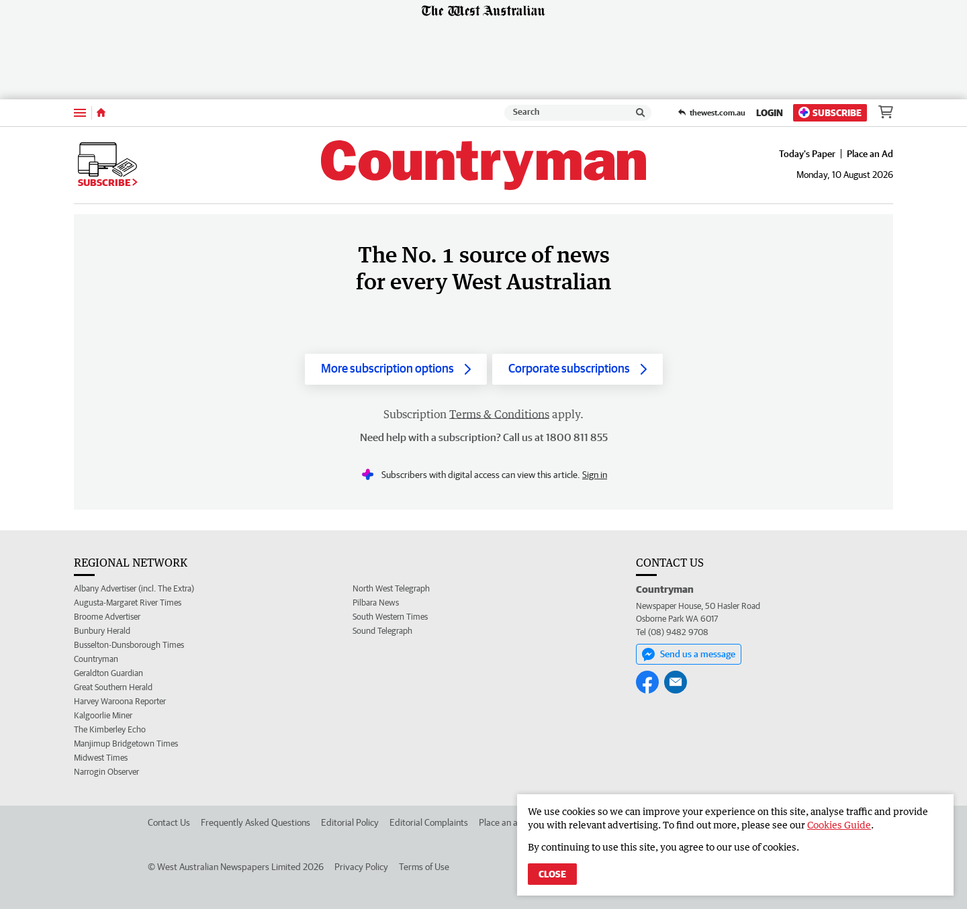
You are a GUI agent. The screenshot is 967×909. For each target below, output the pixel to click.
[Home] (101, 113)
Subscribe (830, 112)
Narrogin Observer (106, 772)
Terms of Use (424, 866)
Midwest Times (101, 758)
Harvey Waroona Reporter (120, 701)
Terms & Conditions (499, 414)
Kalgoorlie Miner (103, 715)
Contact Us (169, 822)
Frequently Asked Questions (255, 822)
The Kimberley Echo (110, 729)
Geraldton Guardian (108, 673)
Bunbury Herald (102, 631)
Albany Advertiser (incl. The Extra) (134, 588)
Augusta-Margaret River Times (127, 602)
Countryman (96, 659)
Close (552, 874)
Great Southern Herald (113, 687)
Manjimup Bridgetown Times (126, 743)
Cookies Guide (839, 824)
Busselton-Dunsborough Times (129, 645)
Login (769, 112)
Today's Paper (807, 153)
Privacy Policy (361, 866)
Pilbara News (376, 602)
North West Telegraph (391, 588)
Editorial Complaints (428, 822)
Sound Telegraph (382, 631)
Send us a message (688, 654)
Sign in (594, 474)
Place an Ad (870, 153)
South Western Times (390, 617)
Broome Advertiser (107, 617)
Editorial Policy (350, 822)
